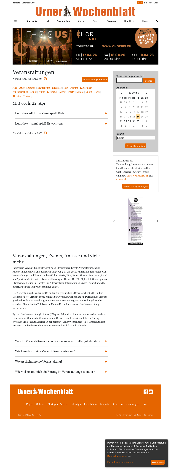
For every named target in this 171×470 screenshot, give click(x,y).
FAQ (145, 404)
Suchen (148, 80)
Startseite (31, 21)
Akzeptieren (158, 462)
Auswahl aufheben (136, 145)
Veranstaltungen (29, 2)
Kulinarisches (20, 91)
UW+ (145, 21)
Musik (62, 91)
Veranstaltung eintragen (95, 79)
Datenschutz (148, 415)
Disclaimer (138, 415)
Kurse (42, 91)
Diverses (56, 87)
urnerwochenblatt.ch (138, 175)
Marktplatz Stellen (58, 404)
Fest (66, 87)
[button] (116, 221)
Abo (140, 2)
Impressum (128, 415)
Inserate (16, 2)
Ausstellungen (27, 87)
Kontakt (119, 415)
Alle (15, 87)
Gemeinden (63, 21)
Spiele (79, 91)
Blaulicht (129, 21)
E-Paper (148, 2)
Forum (74, 87)
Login (156, 2)
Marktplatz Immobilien (84, 404)
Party (71, 91)
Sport (96, 21)
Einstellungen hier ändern (120, 462)
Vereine (111, 21)
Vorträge (28, 96)
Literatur (52, 91)
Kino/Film (86, 87)
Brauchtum (43, 87)
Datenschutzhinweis (117, 455)
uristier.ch (121, 179)
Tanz (97, 91)
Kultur (81, 21)
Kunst (33, 91)
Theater (17, 96)
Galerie (40, 404)
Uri (47, 21)
